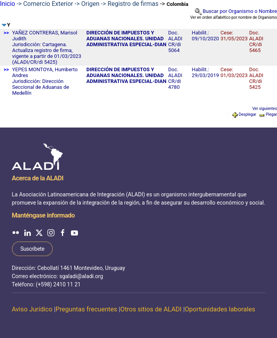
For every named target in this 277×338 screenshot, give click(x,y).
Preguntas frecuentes (86, 309)
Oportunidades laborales (220, 309)
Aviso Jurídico (32, 309)
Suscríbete (32, 249)
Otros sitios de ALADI (150, 309)
